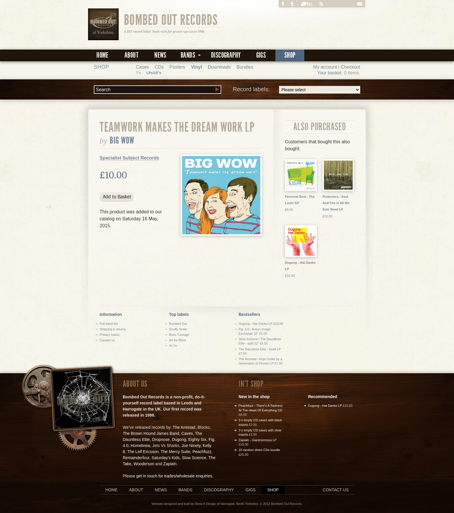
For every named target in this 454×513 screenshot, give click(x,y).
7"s (138, 73)
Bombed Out (178, 323)
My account (325, 67)
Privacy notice (109, 334)
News (160, 55)
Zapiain (170, 463)
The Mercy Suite (175, 451)
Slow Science (194, 457)
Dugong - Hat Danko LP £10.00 (261, 323)
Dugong (179, 439)
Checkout (350, 67)
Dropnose (161, 439)
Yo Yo (173, 345)
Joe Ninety (191, 445)
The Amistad (184, 427)
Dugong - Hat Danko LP (325, 405)
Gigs (261, 55)
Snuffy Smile (178, 329)
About (131, 55)
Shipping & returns (113, 329)
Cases (142, 67)
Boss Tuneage (179, 334)
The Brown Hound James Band (151, 433)
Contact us (107, 340)
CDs (159, 67)
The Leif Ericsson (142, 451)
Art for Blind (177, 340)
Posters (177, 67)
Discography (226, 55)
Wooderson (143, 463)
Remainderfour (136, 457)
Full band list (109, 323)
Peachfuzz (202, 451)
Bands (185, 490)
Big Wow (122, 140)
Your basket (329, 72)
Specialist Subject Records (129, 157)
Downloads (219, 67)
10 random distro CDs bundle (259, 450)
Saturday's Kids (166, 457)
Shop (290, 55)
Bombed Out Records (171, 19)
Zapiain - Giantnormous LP (258, 440)
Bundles (245, 67)
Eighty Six (197, 439)
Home (102, 55)
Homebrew (140, 445)
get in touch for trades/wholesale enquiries (174, 476)
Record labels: (296, 90)
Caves (187, 433)
